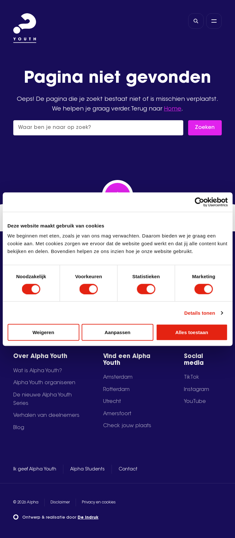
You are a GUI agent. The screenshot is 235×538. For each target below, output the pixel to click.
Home (172, 109)
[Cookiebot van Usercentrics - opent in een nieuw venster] (199, 202)
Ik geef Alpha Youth (34, 469)
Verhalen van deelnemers (46, 415)
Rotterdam (116, 389)
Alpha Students (87, 469)
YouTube (195, 401)
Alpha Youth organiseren (44, 382)
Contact (128, 469)
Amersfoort (117, 414)
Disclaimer (60, 502)
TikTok (191, 377)
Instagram (196, 389)
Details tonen (199, 312)
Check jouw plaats (127, 425)
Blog (18, 427)
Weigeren (43, 332)
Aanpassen (117, 332)
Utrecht (112, 401)
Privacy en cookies (99, 502)
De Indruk (88, 518)
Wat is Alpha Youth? (37, 371)
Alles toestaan (191, 332)
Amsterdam (118, 377)
